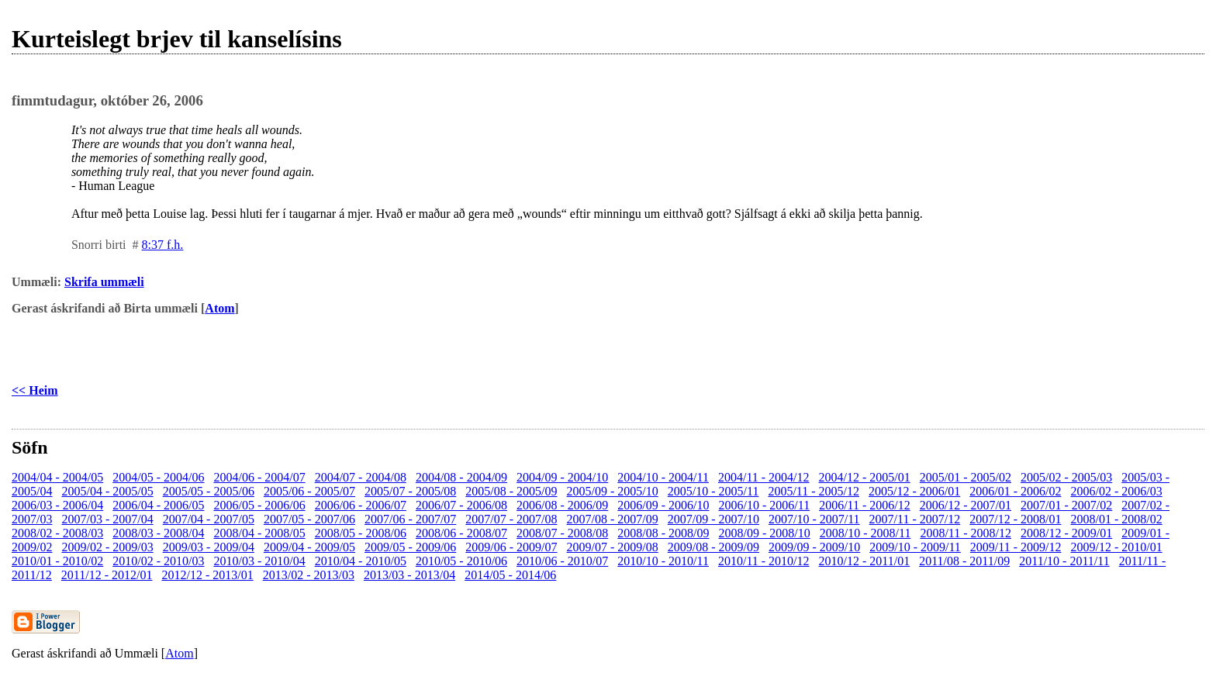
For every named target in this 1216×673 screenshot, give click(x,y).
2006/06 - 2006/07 (360, 505)
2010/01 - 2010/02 (57, 561)
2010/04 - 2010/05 (360, 561)
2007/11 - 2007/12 (915, 519)
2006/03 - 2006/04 (57, 505)
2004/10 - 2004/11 (663, 477)
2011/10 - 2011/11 (1064, 561)
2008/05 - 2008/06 (360, 533)
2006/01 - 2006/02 (1015, 491)
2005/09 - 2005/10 (612, 491)
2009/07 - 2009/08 (612, 547)
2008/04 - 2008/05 (259, 533)
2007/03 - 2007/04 (107, 519)
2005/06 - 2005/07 (309, 491)
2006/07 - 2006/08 (461, 505)
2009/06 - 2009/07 (511, 547)
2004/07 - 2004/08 (360, 477)
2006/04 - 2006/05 (158, 505)
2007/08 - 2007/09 (612, 519)
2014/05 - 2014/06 (510, 575)
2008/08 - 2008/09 (663, 533)
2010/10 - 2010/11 (663, 561)
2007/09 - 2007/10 (713, 519)
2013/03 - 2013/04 (409, 575)
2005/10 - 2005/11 (713, 491)
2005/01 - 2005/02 (965, 477)
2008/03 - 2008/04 (158, 533)
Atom (219, 308)
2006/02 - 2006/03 (1116, 491)
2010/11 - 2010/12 (764, 561)
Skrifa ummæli (104, 281)
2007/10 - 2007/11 (814, 519)
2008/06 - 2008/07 (461, 533)
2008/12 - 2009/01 (1066, 533)
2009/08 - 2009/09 (713, 547)
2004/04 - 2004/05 (57, 477)
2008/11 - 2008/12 (965, 533)
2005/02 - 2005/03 (1066, 477)
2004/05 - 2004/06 (158, 477)
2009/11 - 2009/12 (1016, 547)
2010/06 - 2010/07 (562, 561)
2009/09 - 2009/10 (814, 547)
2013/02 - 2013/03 (308, 575)
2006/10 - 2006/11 (764, 505)
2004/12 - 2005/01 (864, 477)
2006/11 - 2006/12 (864, 505)
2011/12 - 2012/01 (107, 575)
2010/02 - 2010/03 (158, 561)
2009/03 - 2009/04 (208, 547)
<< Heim (35, 390)
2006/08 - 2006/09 (562, 505)
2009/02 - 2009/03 (107, 547)
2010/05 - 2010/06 (461, 561)
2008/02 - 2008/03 (57, 533)
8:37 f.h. (163, 244)
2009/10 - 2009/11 (915, 547)
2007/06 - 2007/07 (410, 519)
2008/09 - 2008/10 (764, 533)
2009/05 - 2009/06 (410, 547)
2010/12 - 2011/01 (864, 561)
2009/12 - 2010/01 (1116, 547)
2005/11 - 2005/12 (813, 491)
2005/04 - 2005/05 (107, 491)
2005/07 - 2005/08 (410, 491)
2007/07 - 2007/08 (511, 519)
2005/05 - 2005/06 (208, 491)
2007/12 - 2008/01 (1015, 519)
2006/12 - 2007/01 (965, 505)
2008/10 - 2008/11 (865, 533)
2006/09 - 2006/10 (663, 505)
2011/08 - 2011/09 (964, 561)
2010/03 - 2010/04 (259, 561)
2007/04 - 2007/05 (208, 519)
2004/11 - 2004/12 (764, 477)
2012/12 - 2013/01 (207, 575)
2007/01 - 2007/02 (1066, 505)
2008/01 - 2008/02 (1116, 519)
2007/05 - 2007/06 (309, 519)
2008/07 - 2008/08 (562, 533)
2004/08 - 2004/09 (461, 477)
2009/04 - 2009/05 (309, 547)
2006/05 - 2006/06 (259, 505)
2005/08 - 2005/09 (511, 491)
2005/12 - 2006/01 (914, 491)
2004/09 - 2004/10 (562, 477)
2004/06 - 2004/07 (259, 477)
